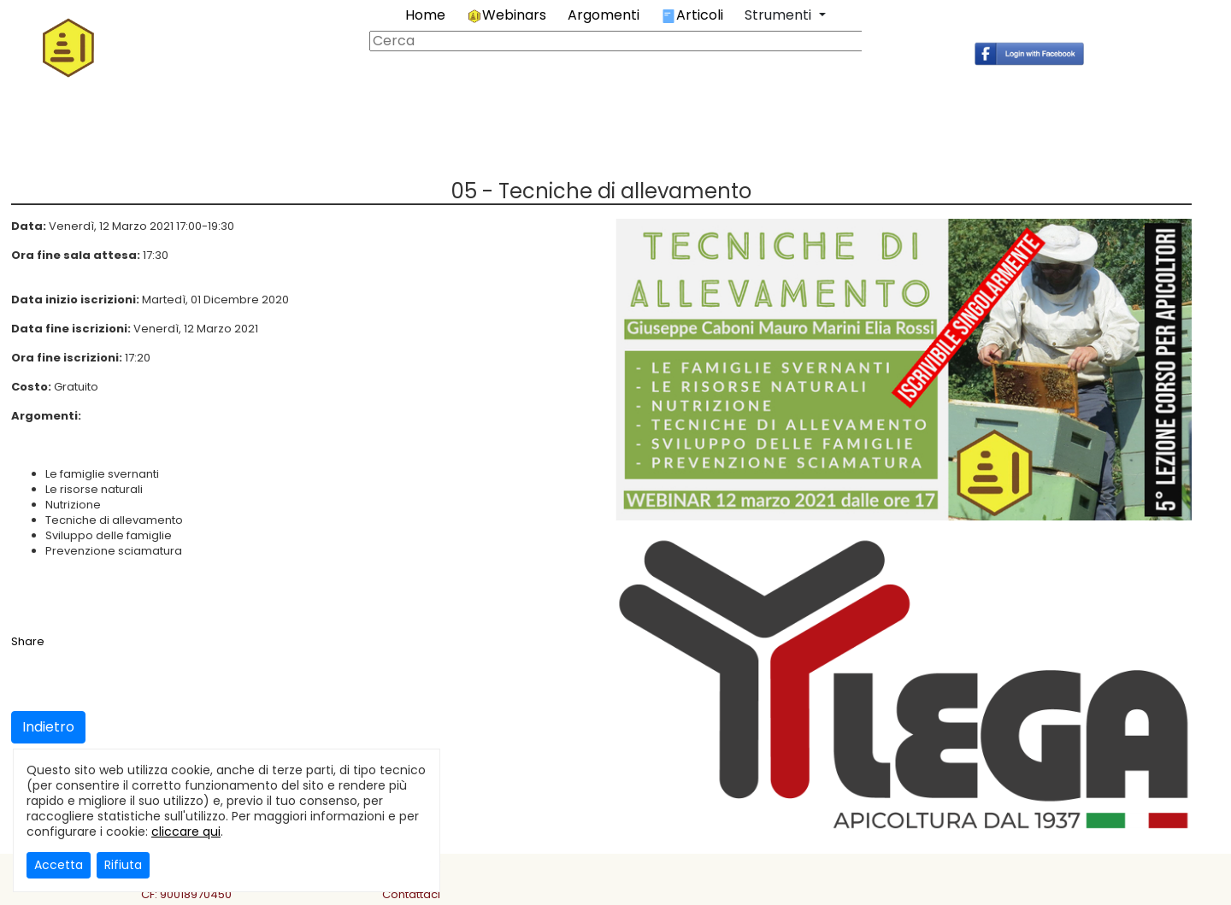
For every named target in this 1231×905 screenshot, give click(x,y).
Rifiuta (123, 864)
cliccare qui (186, 831)
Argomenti (603, 15)
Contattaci (411, 894)
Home (425, 15)
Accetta (58, 864)
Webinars (506, 15)
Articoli (692, 15)
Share (27, 641)
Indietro (48, 727)
